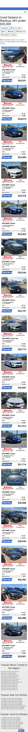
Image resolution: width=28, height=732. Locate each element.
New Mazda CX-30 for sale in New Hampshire (11, 701)
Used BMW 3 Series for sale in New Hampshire (12, 722)
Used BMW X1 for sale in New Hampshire (11, 720)
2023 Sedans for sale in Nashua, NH (9, 689)
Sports (21, 8)
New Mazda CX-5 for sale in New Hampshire (11, 698)
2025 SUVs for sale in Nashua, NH (9, 683)
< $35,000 (5, 35)
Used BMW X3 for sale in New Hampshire (11, 717)
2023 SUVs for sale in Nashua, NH (9, 688)
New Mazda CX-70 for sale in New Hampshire (11, 704)
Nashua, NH (21, 31)
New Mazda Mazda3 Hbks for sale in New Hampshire (13, 706)
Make (3, 31)
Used (13, 28)
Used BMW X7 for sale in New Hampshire (11, 725)
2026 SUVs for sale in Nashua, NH (9, 674)
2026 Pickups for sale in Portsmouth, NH (10, 679)
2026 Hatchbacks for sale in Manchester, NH (11, 682)
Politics (10, 8)
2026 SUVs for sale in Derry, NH (8, 673)
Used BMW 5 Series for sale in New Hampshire (12, 723)
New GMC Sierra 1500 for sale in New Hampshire (12, 707)
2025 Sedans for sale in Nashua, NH (9, 685)
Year (19, 28)
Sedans (11, 31)
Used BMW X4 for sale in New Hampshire (11, 726)
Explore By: (4, 28)
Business (15, 8)
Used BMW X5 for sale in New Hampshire (11, 719)
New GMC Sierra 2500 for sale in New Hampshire (12, 709)
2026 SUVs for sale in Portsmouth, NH (10, 671)
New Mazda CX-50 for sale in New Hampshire (11, 700)
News (6, 8)
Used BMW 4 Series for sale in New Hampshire (12, 728)
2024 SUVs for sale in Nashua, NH (9, 686)
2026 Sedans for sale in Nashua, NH (9, 680)
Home (2, 8)
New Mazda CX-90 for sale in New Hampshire (11, 703)
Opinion (25, 8)
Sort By (13, 35)
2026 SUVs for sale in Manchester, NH (10, 676)
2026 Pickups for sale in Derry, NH (9, 677)
